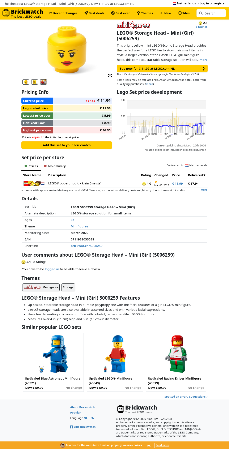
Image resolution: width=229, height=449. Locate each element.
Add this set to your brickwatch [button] (67, 145)
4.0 (146, 183)
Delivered (195, 175)
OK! (149, 445)
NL (86, 418)
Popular (75, 412)
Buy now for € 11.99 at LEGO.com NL (162, 68)
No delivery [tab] (55, 166)
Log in (204, 3)
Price (176, 175)
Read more (162, 445)
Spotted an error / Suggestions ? (186, 396)
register (220, 3)
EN (92, 418)
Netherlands (184, 3)
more (203, 59)
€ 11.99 (177, 183)
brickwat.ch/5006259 (86, 246)
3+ (72, 220)
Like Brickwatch (83, 427)
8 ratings (202, 27)
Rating (146, 175)
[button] (110, 75)
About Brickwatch (82, 407)
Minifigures (79, 226)
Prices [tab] (31, 166)
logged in (52, 269)
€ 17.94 (193, 183)
